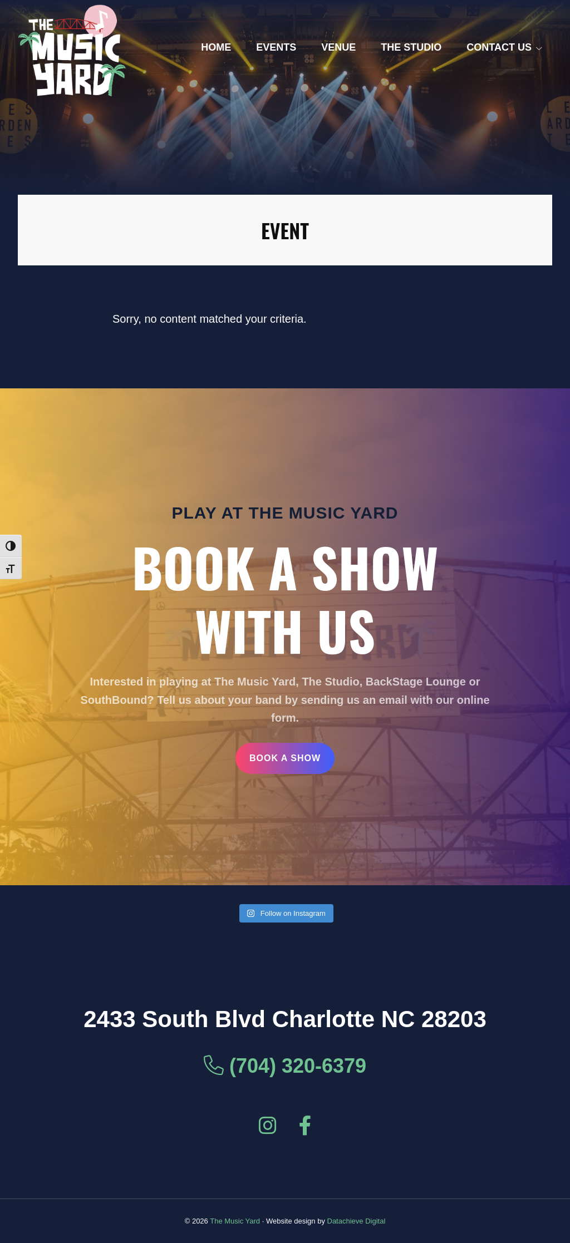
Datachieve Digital (356, 1221)
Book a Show (285, 758)
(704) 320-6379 (285, 1065)
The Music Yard (235, 1221)
